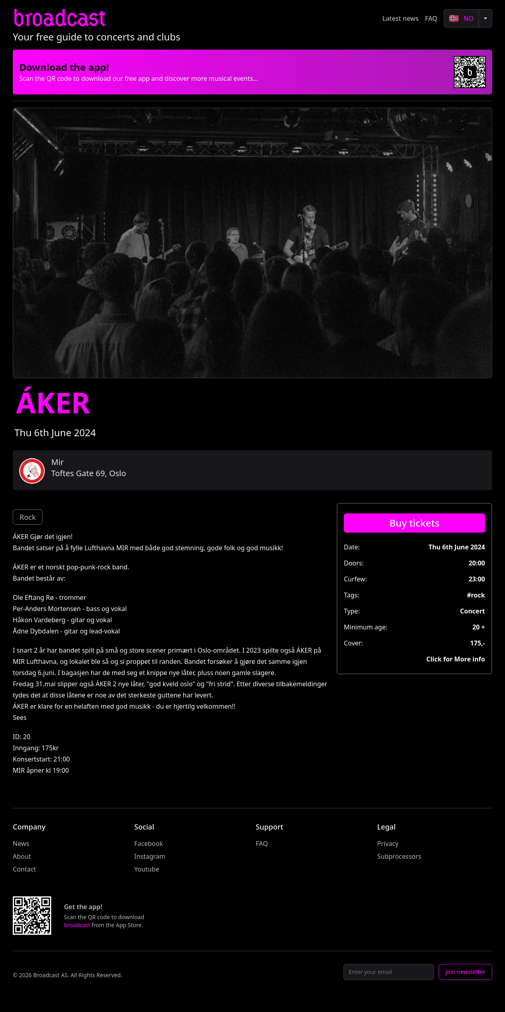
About (22, 856)
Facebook (148, 843)
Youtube (146, 869)
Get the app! (83, 906)
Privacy (387, 843)
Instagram (150, 856)
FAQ (431, 18)
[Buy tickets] (414, 523)
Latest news (400, 18)
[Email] (388, 972)
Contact (24, 869)
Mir (57, 462)
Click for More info (455, 659)
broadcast (59, 18)
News (21, 843)
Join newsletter (465, 972)
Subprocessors (399, 856)
